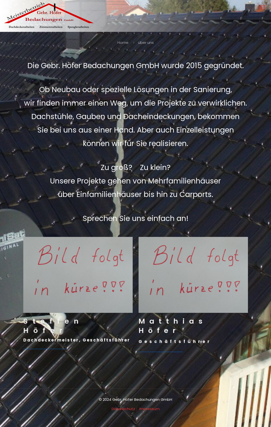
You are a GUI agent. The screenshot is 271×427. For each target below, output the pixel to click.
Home (123, 42)
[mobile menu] (263, 7)
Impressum (149, 408)
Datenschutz (123, 408)
